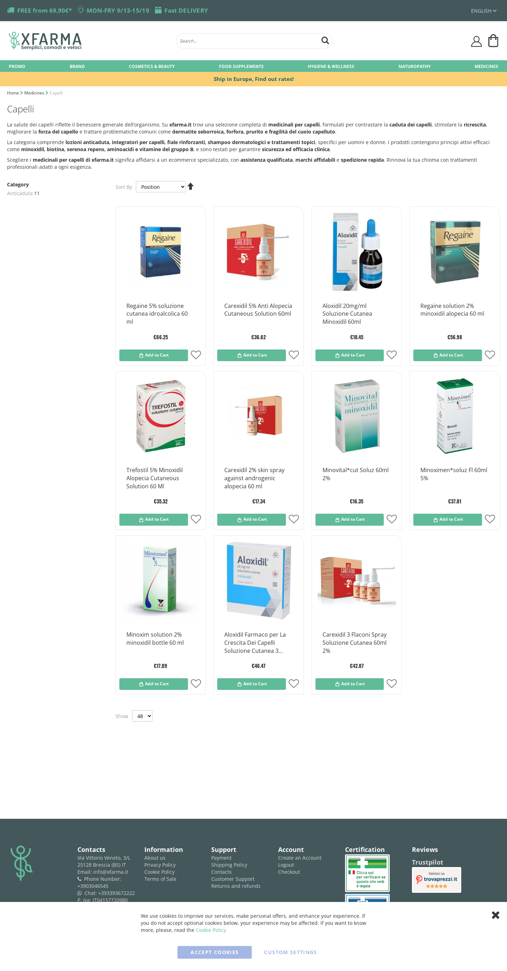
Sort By (123, 187)
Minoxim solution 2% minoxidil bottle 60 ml (155, 639)
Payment (221, 857)
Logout (286, 864)
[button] (196, 356)
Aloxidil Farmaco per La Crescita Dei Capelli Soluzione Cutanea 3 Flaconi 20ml (255, 643)
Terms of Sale (160, 879)
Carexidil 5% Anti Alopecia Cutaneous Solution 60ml (258, 310)
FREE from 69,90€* (44, 10)
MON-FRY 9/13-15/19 (118, 10)
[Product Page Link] (160, 291)
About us (154, 857)
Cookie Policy (159, 871)
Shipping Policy (229, 864)
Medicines (34, 93)
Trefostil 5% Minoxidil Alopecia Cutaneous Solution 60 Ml (154, 478)
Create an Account (299, 857)
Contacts (221, 871)
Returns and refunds (236, 886)
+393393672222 (116, 893)
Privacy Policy (160, 864)
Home (13, 93)
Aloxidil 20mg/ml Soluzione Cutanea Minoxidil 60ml (347, 314)
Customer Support (233, 879)
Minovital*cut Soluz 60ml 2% (356, 474)
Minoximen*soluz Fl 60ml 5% (453, 474)
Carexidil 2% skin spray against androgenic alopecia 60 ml (254, 478)
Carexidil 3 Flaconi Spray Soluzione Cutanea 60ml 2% (355, 643)
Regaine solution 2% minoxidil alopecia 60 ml (452, 310)
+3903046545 (92, 886)
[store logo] (89, 40)
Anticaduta (20, 193)
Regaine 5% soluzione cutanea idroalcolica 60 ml (157, 314)
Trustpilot (427, 862)
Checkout (289, 871)
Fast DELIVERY (186, 10)
